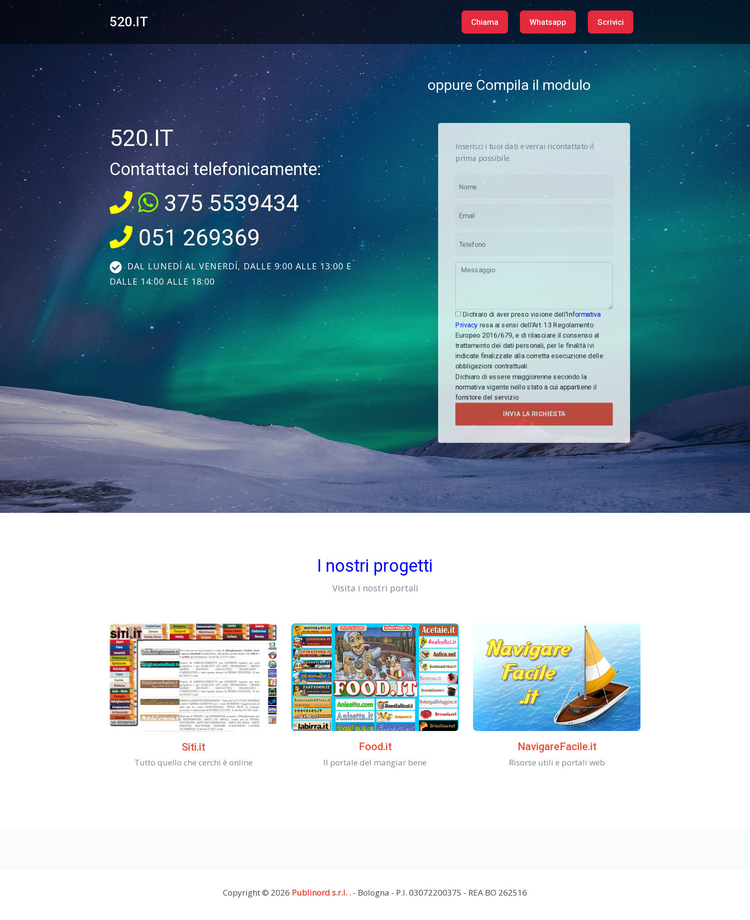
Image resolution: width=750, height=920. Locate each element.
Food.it (375, 747)
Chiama (484, 22)
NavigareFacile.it (557, 747)
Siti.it (193, 747)
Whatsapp (547, 22)
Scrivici (610, 22)
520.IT (129, 22)
